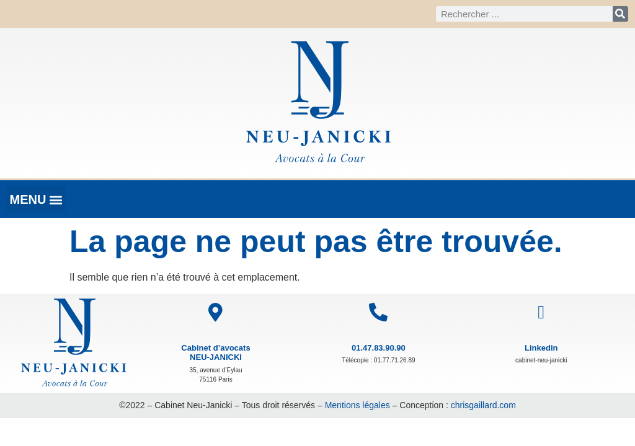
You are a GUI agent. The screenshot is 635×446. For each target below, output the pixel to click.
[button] (36, 199)
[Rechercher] (620, 14)
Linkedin (541, 347)
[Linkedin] (541, 312)
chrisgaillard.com (483, 405)
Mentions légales (357, 405)
